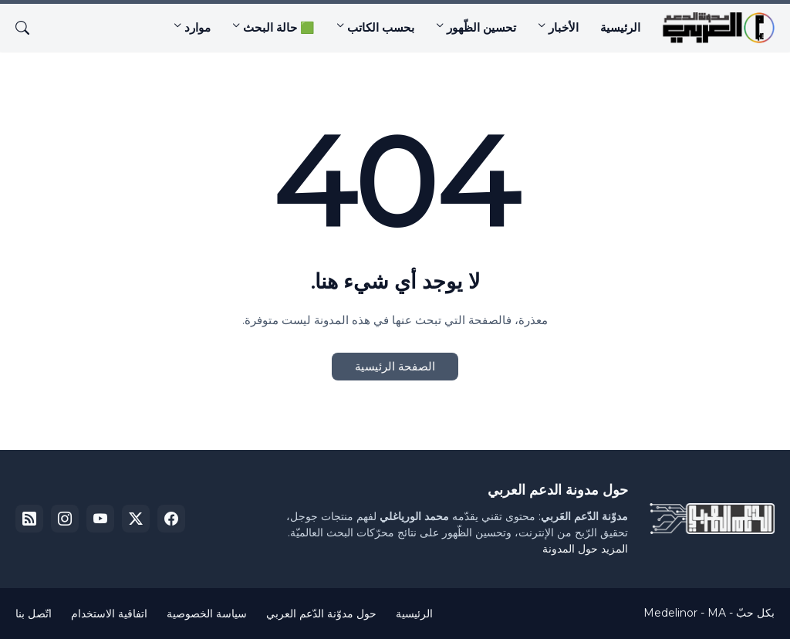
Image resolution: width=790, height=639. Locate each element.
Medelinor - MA (684, 613)
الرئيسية (620, 27)
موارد (197, 27)
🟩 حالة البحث (279, 27)
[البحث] (28, 28)
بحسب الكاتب (380, 27)
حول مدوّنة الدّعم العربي (321, 613)
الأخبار (564, 27)
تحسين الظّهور (481, 27)
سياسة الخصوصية (207, 613)
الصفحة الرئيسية (395, 366)
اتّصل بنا (33, 613)
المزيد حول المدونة (585, 549)
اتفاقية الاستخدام (109, 613)
